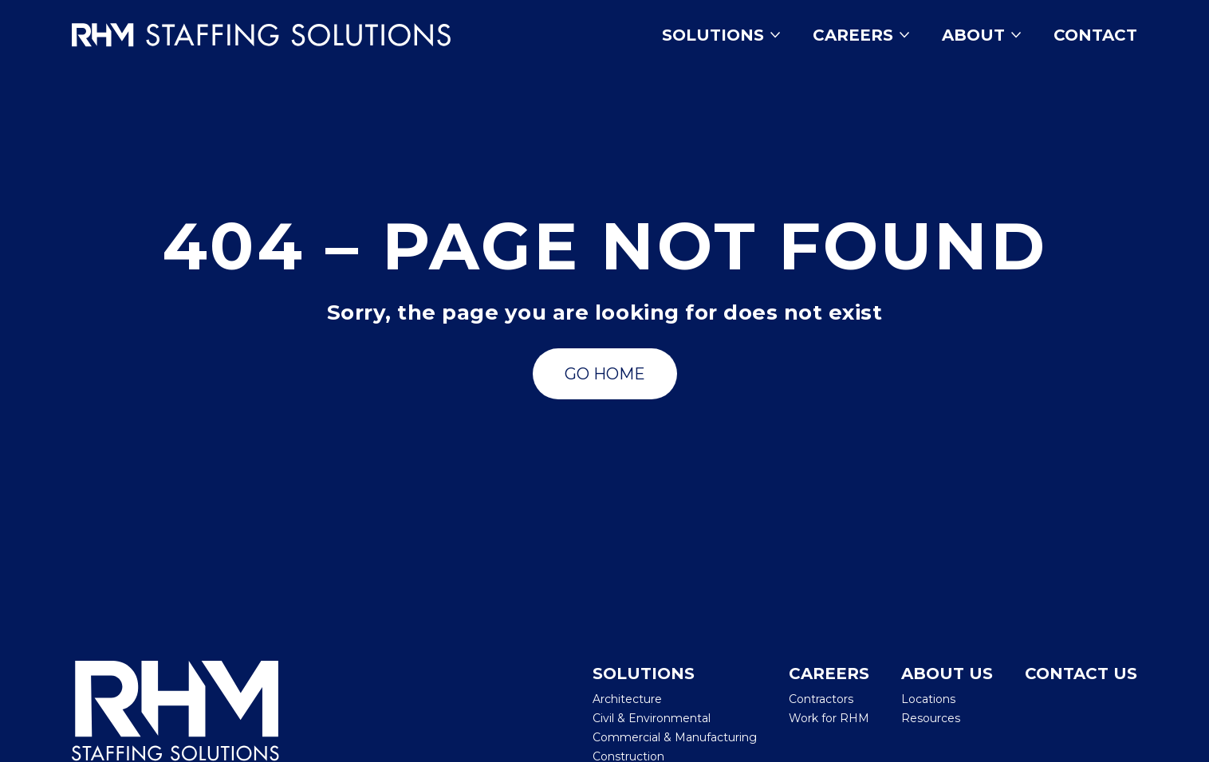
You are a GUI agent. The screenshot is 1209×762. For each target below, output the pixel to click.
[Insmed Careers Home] (284, 35)
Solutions (721, 35)
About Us (947, 673)
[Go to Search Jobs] (605, 373)
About (982, 35)
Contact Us (1081, 673)
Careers (861, 35)
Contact (1095, 35)
